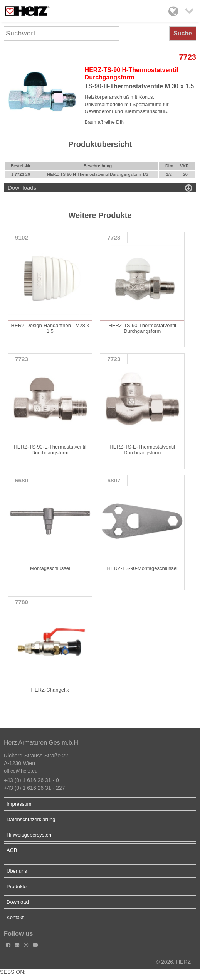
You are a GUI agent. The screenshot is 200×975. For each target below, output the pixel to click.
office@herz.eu (20, 771)
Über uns (17, 871)
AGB (12, 850)
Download (18, 902)
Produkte (17, 886)
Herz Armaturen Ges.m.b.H (41, 742)
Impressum (19, 804)
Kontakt (15, 917)
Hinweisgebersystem (30, 835)
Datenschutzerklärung (31, 819)
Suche (182, 33)
